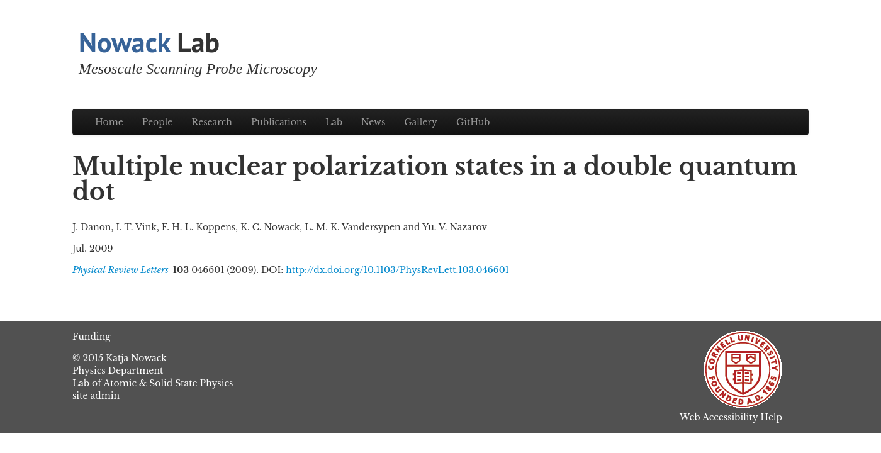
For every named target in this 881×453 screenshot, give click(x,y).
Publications (278, 122)
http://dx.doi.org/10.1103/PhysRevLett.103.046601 (397, 270)
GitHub (473, 122)
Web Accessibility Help (731, 417)
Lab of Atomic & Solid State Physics (152, 383)
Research (211, 122)
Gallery (420, 122)
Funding (91, 336)
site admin (96, 395)
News (373, 122)
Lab (149, 42)
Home (109, 122)
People (157, 122)
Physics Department (117, 370)
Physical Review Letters (120, 270)
